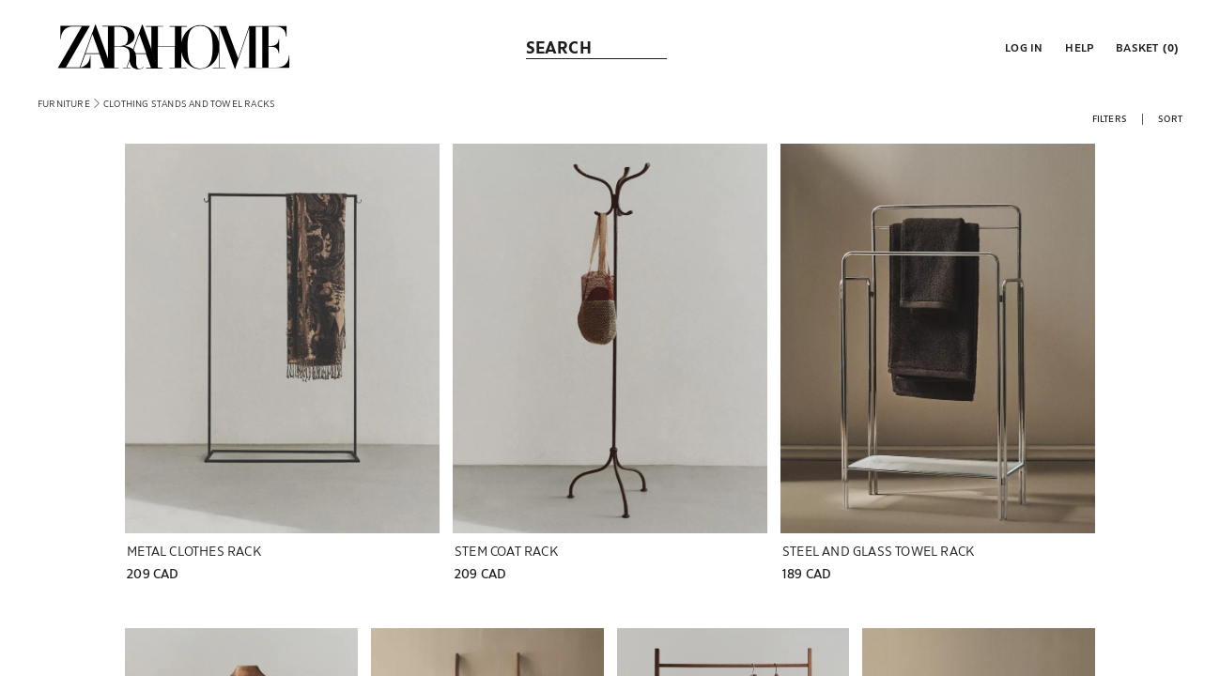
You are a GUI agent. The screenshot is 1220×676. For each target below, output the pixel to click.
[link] (174, 46)
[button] (1021, 46)
